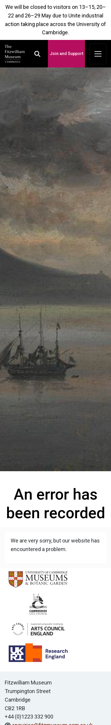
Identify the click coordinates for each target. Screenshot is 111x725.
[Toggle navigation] (98, 53)
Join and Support (66, 53)
